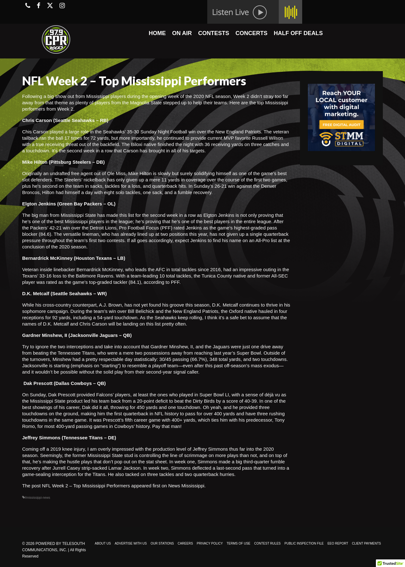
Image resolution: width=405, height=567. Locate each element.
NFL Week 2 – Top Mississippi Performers (86, 485)
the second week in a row (169, 215)
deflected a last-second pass (222, 468)
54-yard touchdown (117, 317)
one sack (152, 192)
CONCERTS (251, 33)
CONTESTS (213, 33)
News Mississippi (186, 485)
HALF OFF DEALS (298, 33)
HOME (157, 33)
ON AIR (182, 33)
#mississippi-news (37, 497)
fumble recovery (194, 192)
